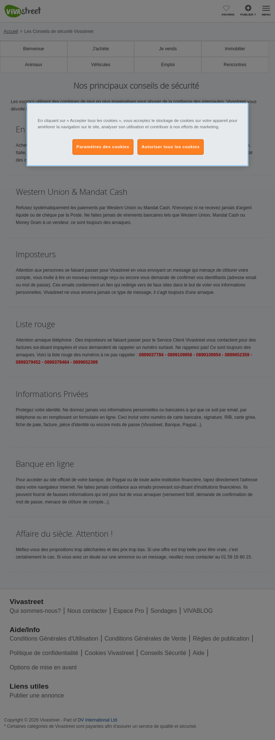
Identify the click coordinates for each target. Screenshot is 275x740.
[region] (137, 134)
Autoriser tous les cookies (171, 147)
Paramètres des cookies (103, 147)
